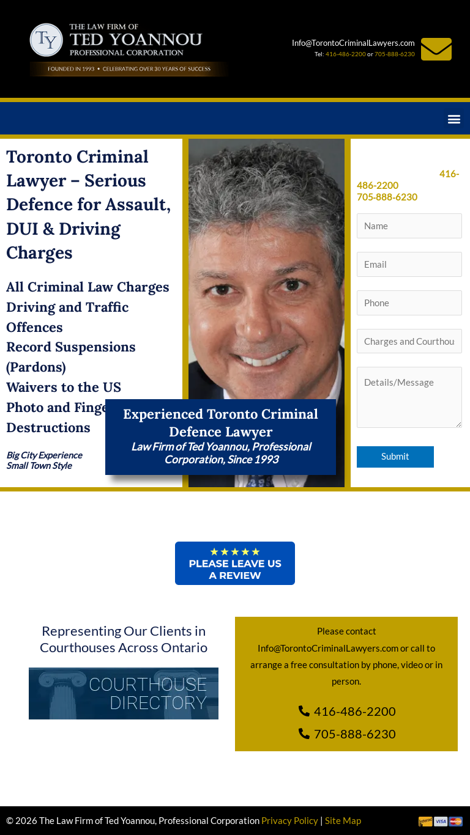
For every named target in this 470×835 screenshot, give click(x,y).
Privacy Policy (289, 820)
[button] (454, 118)
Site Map (343, 820)
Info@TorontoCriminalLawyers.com (353, 43)
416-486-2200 (346, 53)
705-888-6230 (395, 53)
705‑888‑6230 (387, 197)
